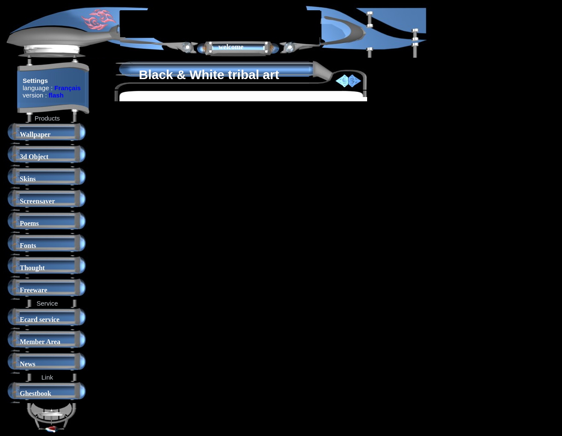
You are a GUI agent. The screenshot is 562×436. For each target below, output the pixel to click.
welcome (231, 46)
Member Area (40, 341)
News (27, 364)
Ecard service (39, 319)
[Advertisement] (220, 23)
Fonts (28, 245)
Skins (27, 179)
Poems (29, 223)
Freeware (33, 290)
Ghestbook (35, 393)
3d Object (34, 156)
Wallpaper (35, 134)
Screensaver (37, 201)
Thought (32, 267)
